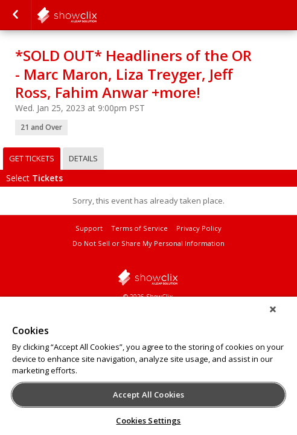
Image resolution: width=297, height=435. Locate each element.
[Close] (281, 317)
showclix (148, 277)
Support (89, 228)
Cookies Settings (148, 420)
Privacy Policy (199, 228)
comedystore (96, 15)
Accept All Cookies (148, 394)
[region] (148, 369)
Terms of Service (139, 228)
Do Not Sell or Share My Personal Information (148, 243)
